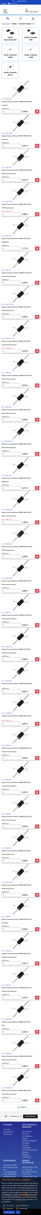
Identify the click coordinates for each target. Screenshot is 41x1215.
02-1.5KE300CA (7, 713)
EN (16, 3)
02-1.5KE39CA (7, 1019)
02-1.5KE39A (6, 985)
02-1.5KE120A (7, 167)
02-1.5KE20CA (7, 475)
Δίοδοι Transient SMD (30, 38)
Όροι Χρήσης (27, 1131)
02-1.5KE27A (6, 612)
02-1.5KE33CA (7, 848)
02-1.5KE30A (6, 745)
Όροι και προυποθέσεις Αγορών (27, 1136)
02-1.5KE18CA (7, 407)
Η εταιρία (6, 1129)
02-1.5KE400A (7, 1053)
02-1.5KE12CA (7, 236)
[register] (15, 1116)
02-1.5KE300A (7, 681)
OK (18, 1212)
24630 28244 (19, 1)
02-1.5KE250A (7, 544)
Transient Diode (25, 24)
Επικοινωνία (7, 1134)
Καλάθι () (7, 3)
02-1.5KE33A (6, 814)
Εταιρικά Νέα (8, 1132)
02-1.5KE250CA (7, 578)
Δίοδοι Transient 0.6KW (10, 56)
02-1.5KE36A (6, 916)
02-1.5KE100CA (7, 133)
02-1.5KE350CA (7, 882)
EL (13, 3)
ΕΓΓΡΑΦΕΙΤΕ (30, 1116)
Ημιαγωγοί (6, 24)
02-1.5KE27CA (7, 647)
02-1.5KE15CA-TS (8, 338)
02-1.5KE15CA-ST (8, 304)
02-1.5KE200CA (7, 441)
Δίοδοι (14, 24)
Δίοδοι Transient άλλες (10, 73)
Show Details (9, 1212)
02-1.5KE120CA (7, 201)
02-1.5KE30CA (7, 780)
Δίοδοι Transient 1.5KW (30, 56)
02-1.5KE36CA (7, 951)
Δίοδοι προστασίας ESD (10, 38)
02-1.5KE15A (6, 270)
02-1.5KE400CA (7, 1088)
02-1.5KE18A (6, 373)
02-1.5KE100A (7, 99)
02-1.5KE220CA (7, 510)
